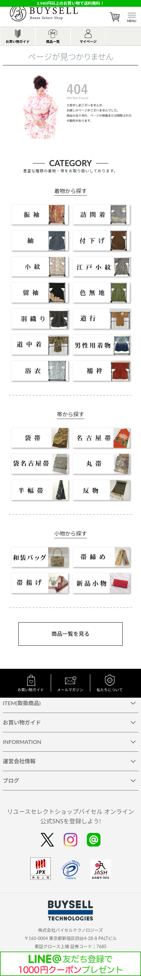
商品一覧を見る (70, 633)
